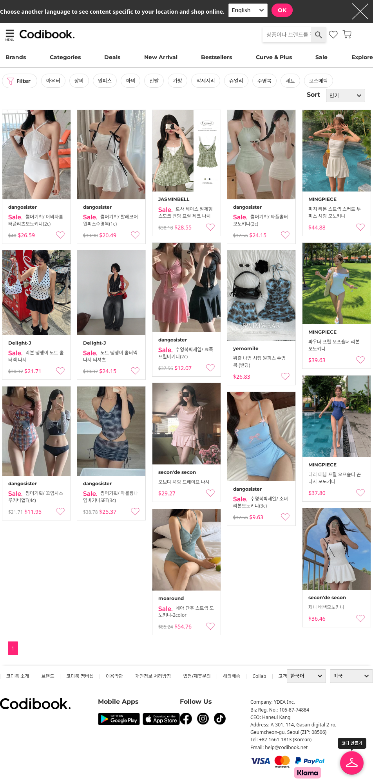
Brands (15, 57)
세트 (290, 80)
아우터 (54, 80)
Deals (112, 57)
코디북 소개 (17, 676)
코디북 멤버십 (79, 676)
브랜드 (47, 676)
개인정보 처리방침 (153, 676)
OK (282, 10)
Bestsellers (216, 57)
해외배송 (231, 676)
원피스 (105, 80)
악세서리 (206, 80)
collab (259, 676)
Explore (362, 57)
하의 (131, 80)
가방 (178, 80)
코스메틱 (319, 80)
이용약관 (114, 676)
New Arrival (160, 57)
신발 (154, 80)
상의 (79, 80)
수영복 (265, 80)
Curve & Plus (274, 57)
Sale (321, 57)
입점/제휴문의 (197, 676)
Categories (65, 57)
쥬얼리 (237, 80)
